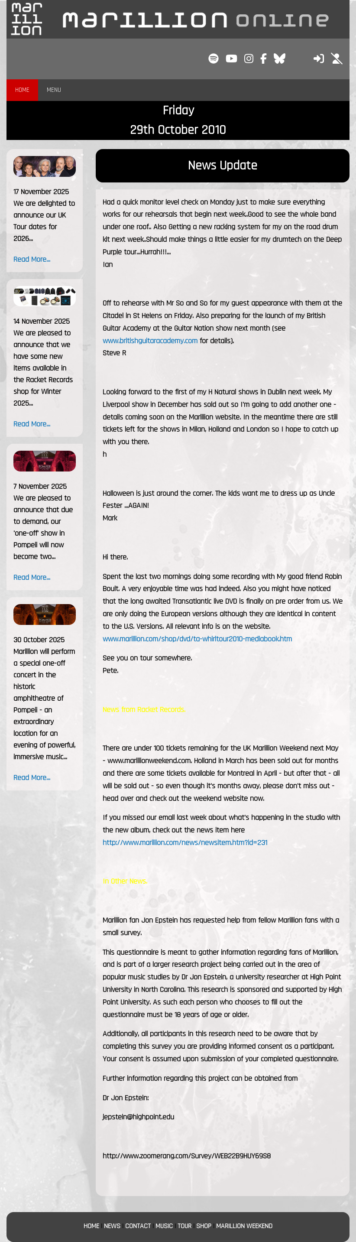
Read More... (31, 259)
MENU (54, 90)
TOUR (184, 1226)
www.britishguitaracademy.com (150, 341)
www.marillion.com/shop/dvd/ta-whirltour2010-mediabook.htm (197, 639)
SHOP (203, 1226)
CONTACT (138, 1226)
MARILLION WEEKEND (244, 1226)
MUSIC (164, 1226)
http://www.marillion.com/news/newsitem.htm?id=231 (185, 843)
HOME (22, 90)
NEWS (112, 1226)
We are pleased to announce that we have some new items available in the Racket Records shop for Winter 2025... (43, 368)
